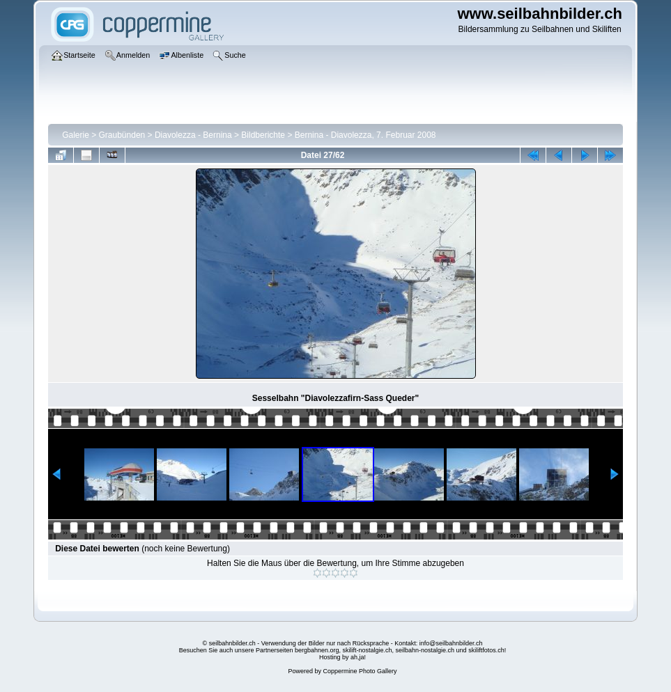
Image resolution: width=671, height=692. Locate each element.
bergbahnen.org (317, 650)
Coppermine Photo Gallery (359, 671)
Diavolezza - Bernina (193, 135)
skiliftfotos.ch (486, 650)
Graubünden (122, 135)
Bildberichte (263, 135)
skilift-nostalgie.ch (367, 650)
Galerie (75, 135)
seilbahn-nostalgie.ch (425, 650)
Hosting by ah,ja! (342, 657)
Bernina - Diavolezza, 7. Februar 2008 (365, 135)
